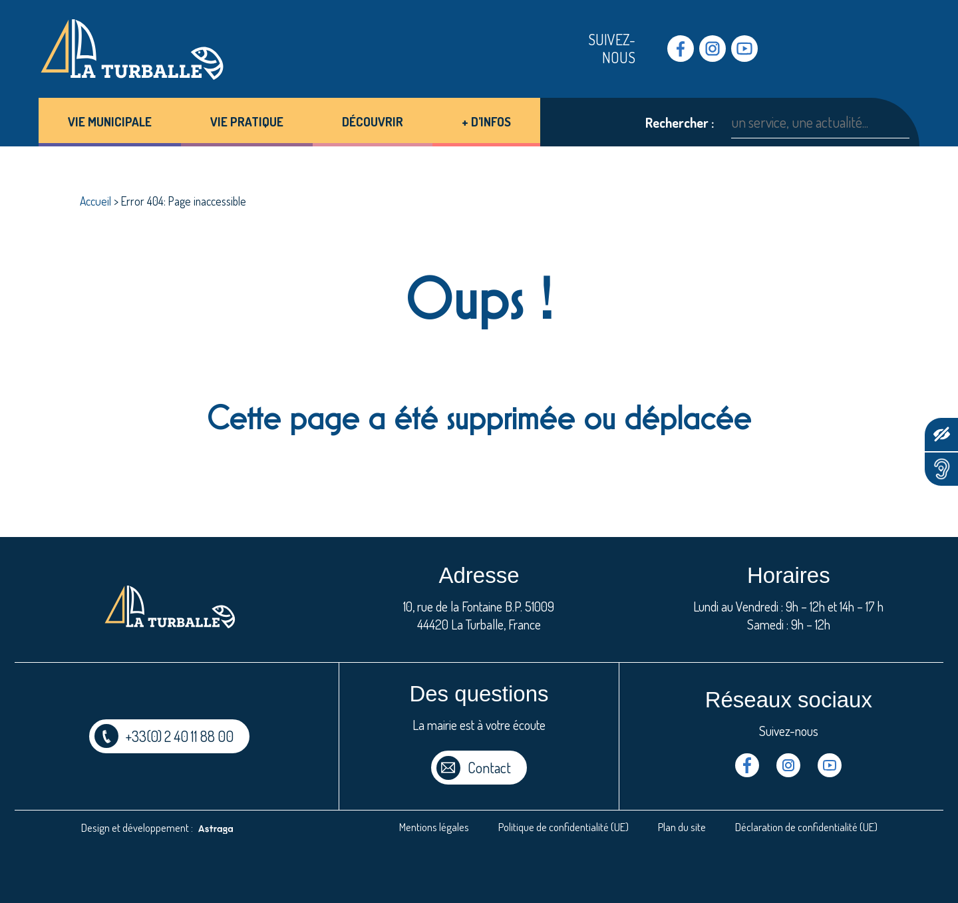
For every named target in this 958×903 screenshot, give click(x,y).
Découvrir (372, 121)
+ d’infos (486, 121)
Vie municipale (110, 121)
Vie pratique (246, 121)
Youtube (744, 48)
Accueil (95, 201)
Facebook (680, 48)
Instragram (712, 48)
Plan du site (682, 827)
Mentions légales (434, 827)
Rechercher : (679, 122)
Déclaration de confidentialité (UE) (806, 827)
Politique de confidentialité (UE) (563, 827)
